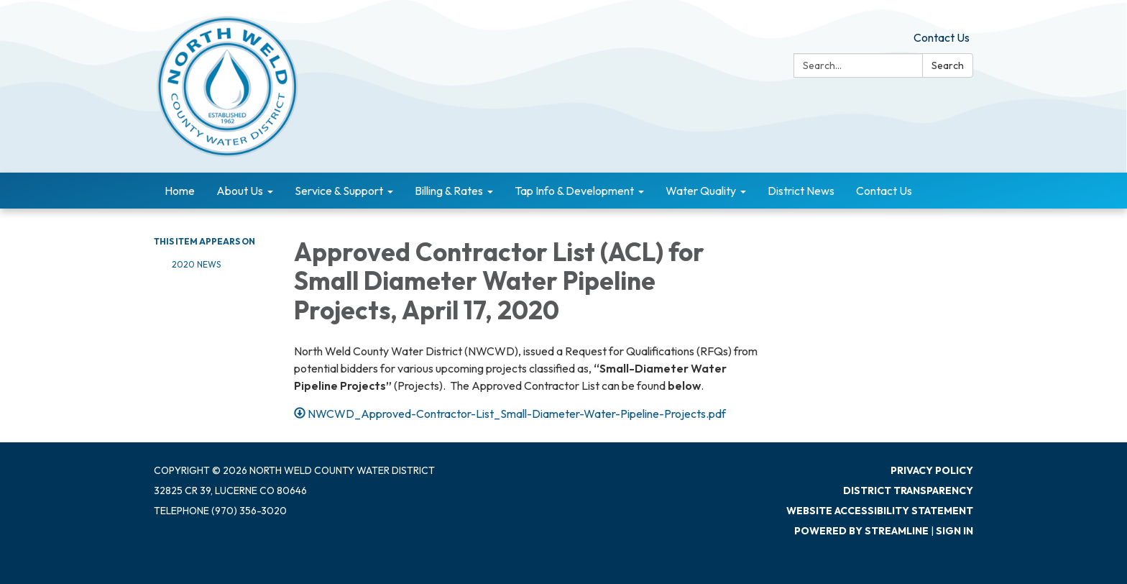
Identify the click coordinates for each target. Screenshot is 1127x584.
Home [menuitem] (180, 190)
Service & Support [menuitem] (339, 190)
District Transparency (908, 490)
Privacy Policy (932, 470)
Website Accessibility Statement (879, 510)
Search (948, 65)
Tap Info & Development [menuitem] (574, 190)
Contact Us (942, 37)
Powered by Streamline (861, 530)
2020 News (196, 264)
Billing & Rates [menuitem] (449, 190)
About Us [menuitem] (239, 190)
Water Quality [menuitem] (701, 190)
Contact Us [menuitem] (884, 190)
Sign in (954, 530)
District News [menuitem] (801, 190)
